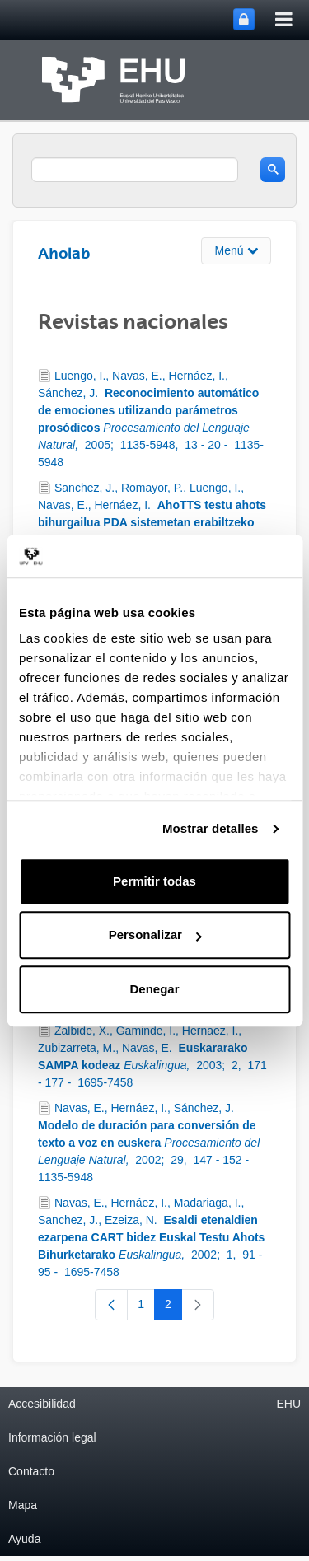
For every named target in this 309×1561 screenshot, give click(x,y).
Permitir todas (154, 881)
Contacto (31, 1471)
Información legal (52, 1437)
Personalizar (155, 935)
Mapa (22, 1505)
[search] (134, 169)
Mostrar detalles (210, 829)
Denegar (154, 989)
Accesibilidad (42, 1403)
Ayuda (24, 1538)
